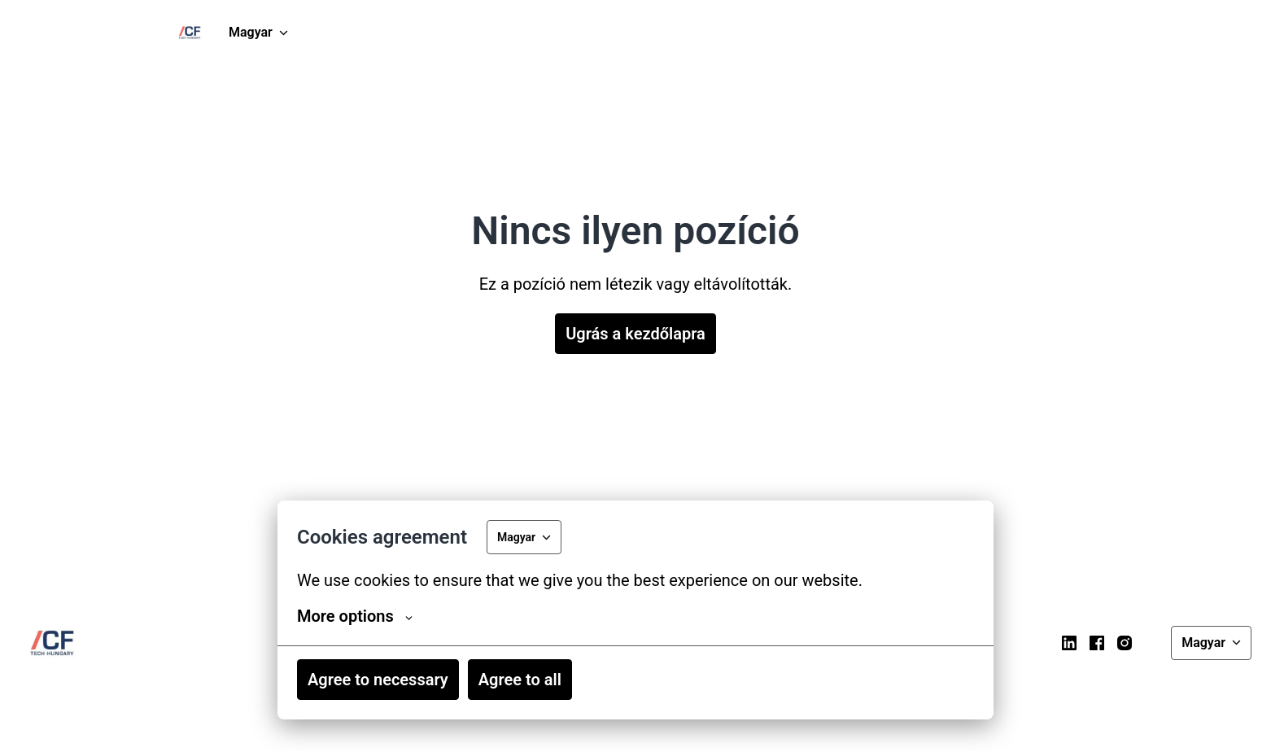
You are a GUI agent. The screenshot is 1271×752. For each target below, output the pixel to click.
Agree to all (519, 679)
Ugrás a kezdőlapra (635, 333)
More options (355, 616)
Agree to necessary (378, 679)
